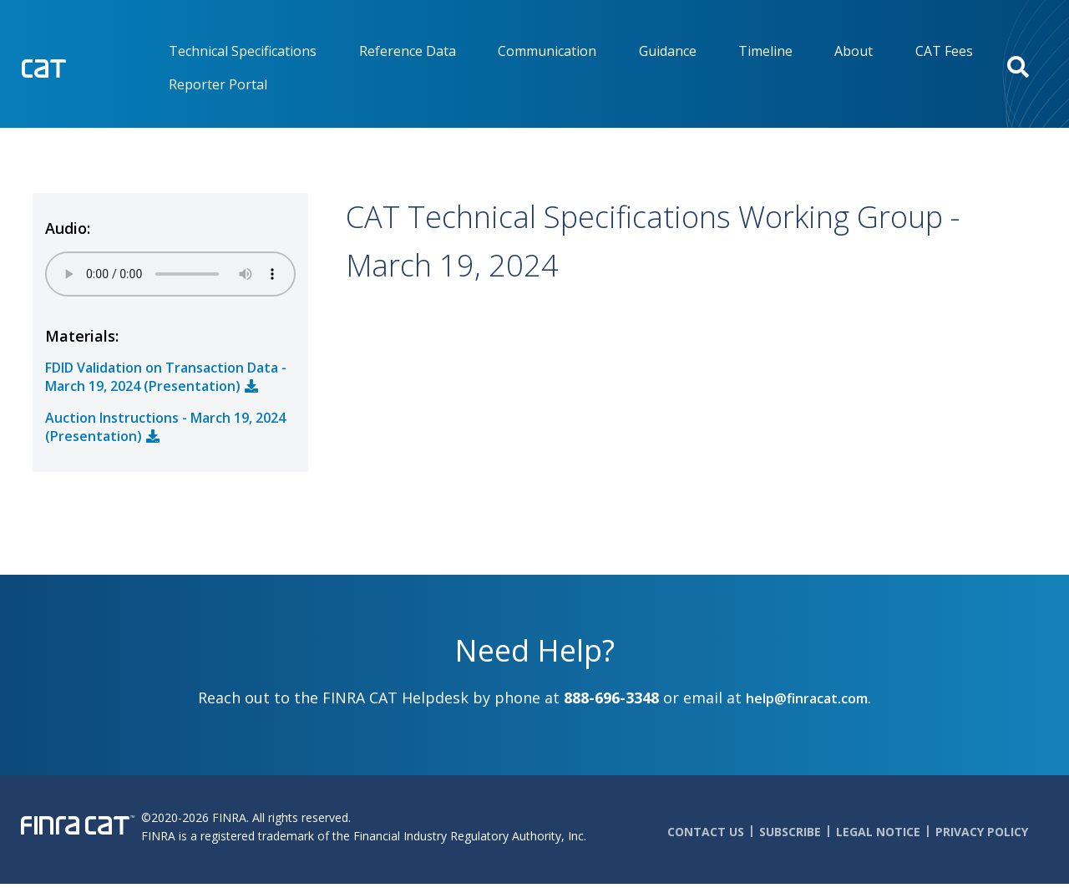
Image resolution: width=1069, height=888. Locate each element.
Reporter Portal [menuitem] (218, 84)
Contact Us (705, 832)
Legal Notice (878, 832)
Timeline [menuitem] (765, 51)
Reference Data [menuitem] (407, 51)
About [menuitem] (853, 51)
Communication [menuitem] (547, 51)
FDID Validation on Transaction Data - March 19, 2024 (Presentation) (165, 376)
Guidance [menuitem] (668, 51)
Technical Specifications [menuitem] (243, 51)
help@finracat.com (807, 698)
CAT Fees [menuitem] (944, 51)
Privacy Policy (981, 832)
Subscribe (790, 832)
